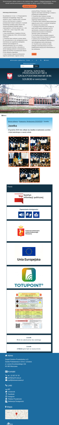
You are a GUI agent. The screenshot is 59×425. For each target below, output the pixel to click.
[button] (2, 99)
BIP (7, 389)
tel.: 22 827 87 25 (12, 375)
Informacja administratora (29, 63)
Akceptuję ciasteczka (29, 6)
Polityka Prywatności (13, 399)
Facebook (10, 394)
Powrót (10, 187)
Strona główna (14, 60)
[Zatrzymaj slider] (29, 111)
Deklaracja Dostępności (14, 401)
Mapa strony (21, 60)
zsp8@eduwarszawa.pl (14, 380)
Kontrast (46, 60)
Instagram (10, 396)
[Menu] (29, 115)
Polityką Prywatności (45, 1)
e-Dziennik (10, 392)
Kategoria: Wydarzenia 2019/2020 (30, 121)
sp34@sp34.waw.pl (13, 378)
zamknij (34, 54)
